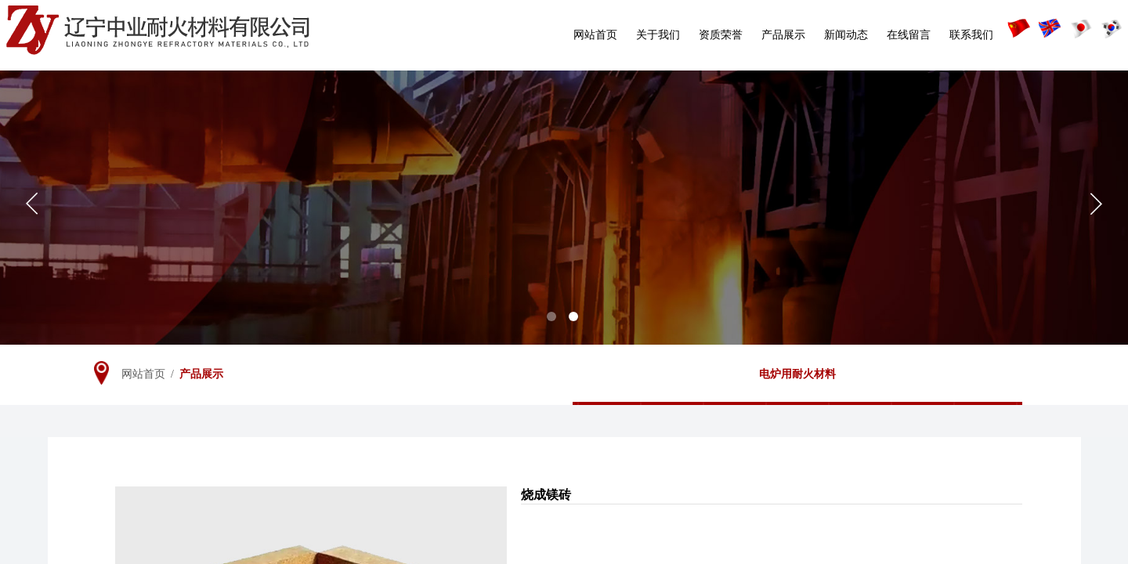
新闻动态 (846, 35)
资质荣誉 (721, 35)
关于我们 (658, 35)
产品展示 (783, 35)
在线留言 (909, 35)
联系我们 (971, 35)
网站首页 (595, 35)
